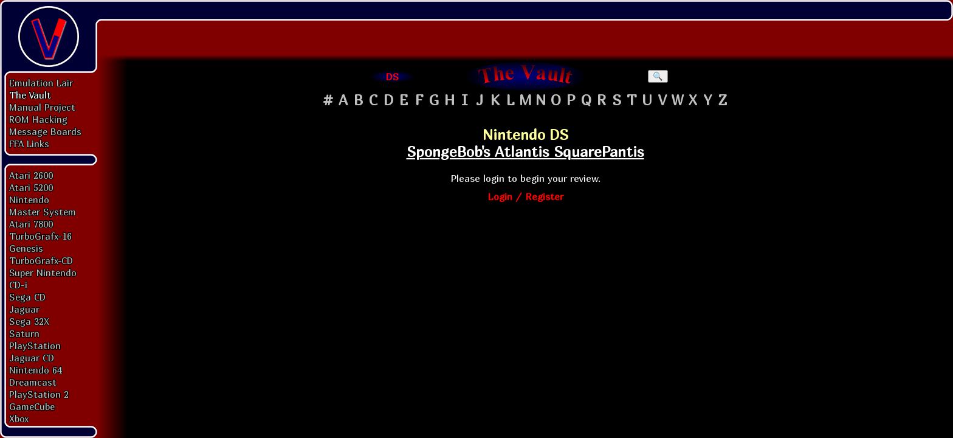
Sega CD (27, 296)
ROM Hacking (38, 119)
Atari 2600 (31, 175)
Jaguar (24, 309)
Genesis (26, 248)
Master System (42, 211)
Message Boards (45, 131)
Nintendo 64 (35, 369)
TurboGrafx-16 (40, 236)
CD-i (18, 284)
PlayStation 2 (39, 394)
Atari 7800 (31, 223)
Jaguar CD (31, 357)
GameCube (32, 406)
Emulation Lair (41, 82)
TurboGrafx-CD (41, 260)
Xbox (19, 418)
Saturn (24, 333)
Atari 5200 (31, 187)
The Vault (30, 94)
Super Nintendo (43, 272)
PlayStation (35, 345)
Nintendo (29, 199)
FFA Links (29, 143)
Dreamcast (33, 382)
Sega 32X (29, 321)
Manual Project (42, 107)
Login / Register (525, 196)
